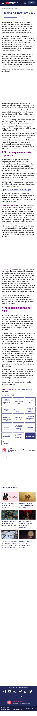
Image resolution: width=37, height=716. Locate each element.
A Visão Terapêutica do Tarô (18, 401)
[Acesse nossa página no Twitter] (31, 691)
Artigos (3, 8)
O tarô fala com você (7, 409)
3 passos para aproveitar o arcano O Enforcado (18, 427)
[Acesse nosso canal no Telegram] (20, 691)
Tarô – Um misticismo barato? (30, 410)
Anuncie (33, 708)
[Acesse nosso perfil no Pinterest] (21, 696)
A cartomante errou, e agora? (7, 435)
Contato (27, 708)
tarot (4, 456)
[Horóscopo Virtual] (10, 3)
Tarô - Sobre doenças (18, 418)
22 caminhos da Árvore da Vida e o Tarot (18, 436)
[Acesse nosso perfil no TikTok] (25, 691)
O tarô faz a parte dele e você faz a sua (7, 427)
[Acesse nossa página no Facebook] (16, 696)
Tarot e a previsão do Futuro (30, 427)
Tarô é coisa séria (30, 401)
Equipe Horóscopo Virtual (10, 17)
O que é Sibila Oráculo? (7, 442)
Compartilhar (29, 450)
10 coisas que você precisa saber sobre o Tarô (7, 418)
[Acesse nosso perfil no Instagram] (4, 691)
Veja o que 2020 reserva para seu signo (16, 190)
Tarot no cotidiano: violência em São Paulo (6, 402)
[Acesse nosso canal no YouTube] (9, 691)
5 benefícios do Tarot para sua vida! (30, 418)
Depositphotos (18, 709)
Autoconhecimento (12, 8)
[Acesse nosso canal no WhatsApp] (15, 691)
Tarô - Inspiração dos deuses (18, 410)
